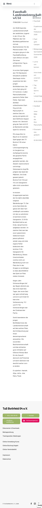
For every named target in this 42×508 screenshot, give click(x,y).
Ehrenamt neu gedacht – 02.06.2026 (38, 134)
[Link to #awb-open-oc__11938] (34, 4)
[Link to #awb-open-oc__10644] (4, 4)
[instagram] (35, 504)
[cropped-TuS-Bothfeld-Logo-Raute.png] (38, 2)
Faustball (24, 22)
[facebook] (31, 504)
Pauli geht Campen (37, 41)
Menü (8, 4)
